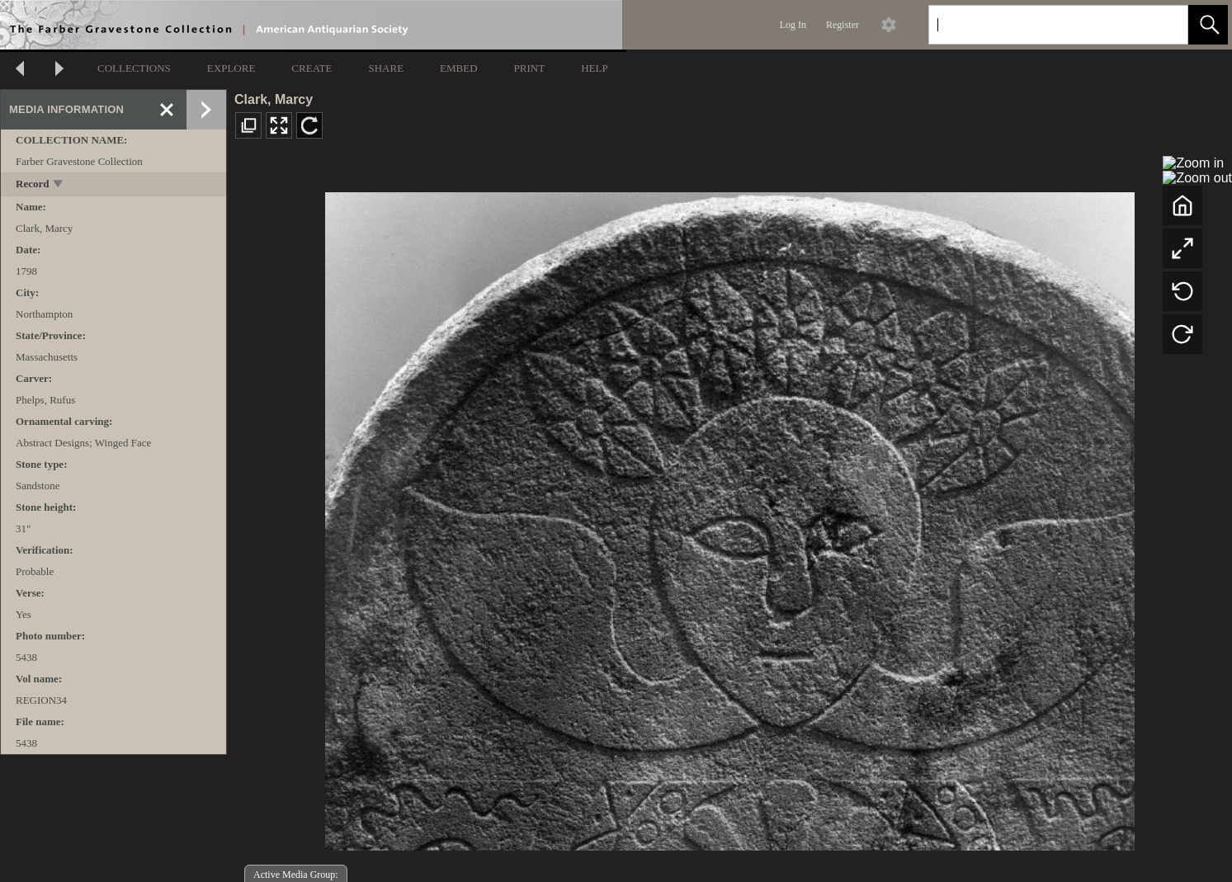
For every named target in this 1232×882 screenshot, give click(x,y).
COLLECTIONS (134, 68)
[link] (1162, 24)
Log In (793, 25)
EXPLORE (231, 68)
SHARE (386, 68)
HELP (594, 68)
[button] (1208, 25)
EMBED (459, 68)
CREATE (311, 68)
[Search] (1038, 24)
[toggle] (59, 185)
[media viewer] (729, 517)
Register (842, 25)
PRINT (529, 68)
